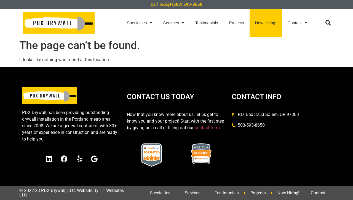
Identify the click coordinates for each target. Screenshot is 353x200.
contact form (207, 127)
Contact (297, 23)
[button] (328, 22)
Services (173, 23)
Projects (236, 22)
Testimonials (206, 22)
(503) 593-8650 (187, 4)
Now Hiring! (266, 22)
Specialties (139, 23)
